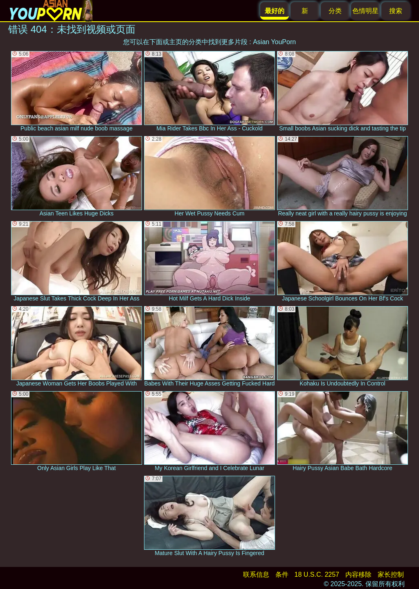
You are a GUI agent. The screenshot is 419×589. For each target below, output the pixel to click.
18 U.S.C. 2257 (317, 574)
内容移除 (358, 574)
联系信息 (256, 574)
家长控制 (391, 574)
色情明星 (365, 10)
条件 (281, 574)
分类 (335, 10)
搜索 (395, 10)
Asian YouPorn (274, 41)
